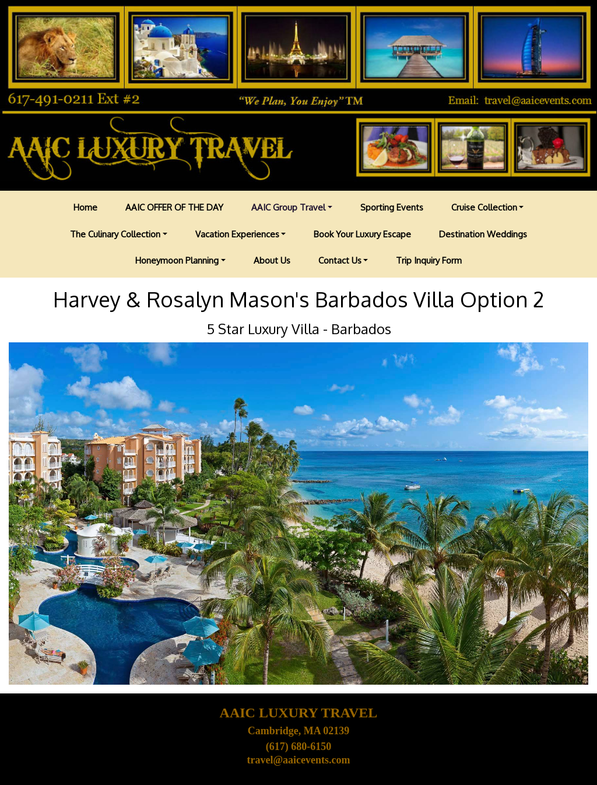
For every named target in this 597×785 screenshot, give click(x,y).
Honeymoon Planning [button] (177, 260)
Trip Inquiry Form (429, 260)
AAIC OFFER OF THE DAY (174, 207)
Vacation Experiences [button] (237, 234)
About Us (272, 260)
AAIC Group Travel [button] (288, 207)
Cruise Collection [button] (484, 207)
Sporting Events (391, 207)
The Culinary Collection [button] (115, 234)
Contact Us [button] (339, 260)
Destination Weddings (483, 234)
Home (85, 207)
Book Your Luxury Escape (362, 234)
